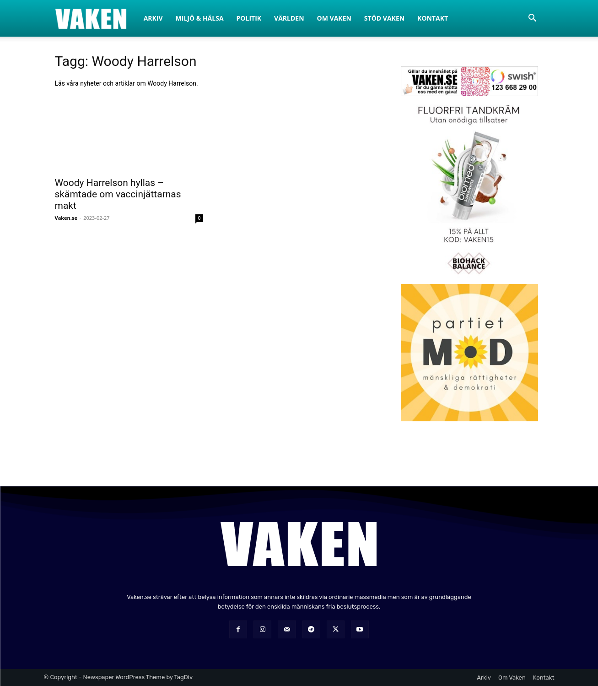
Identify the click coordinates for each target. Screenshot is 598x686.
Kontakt (432, 18)
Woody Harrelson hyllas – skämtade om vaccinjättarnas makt (118, 194)
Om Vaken (334, 18)
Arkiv (153, 18)
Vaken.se (66, 217)
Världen (289, 18)
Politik (249, 18)
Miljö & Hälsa (200, 18)
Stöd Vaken (384, 18)
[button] (533, 19)
